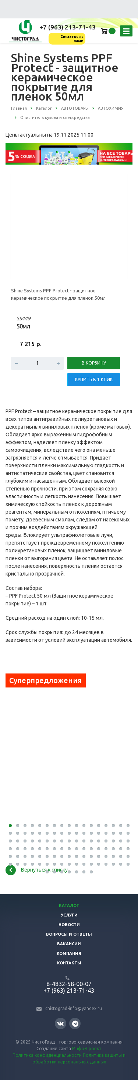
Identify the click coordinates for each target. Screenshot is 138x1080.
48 (106, 841)
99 (106, 864)
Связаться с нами (72, 39)
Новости (69, 924)
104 (54, 871)
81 (98, 856)
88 (25, 864)
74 (47, 856)
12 (91, 825)
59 (61, 848)
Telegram (75, 1023)
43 (69, 841)
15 (113, 825)
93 (61, 864)
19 (17, 833)
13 (98, 825)
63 (91, 848)
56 (39, 848)
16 (120, 825)
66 (113, 848)
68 (128, 848)
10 (76, 825)
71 (25, 856)
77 (69, 856)
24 (54, 833)
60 (69, 848)
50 (120, 841)
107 (76, 871)
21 (32, 833)
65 (106, 848)
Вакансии (69, 944)
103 (47, 871)
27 (76, 833)
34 (128, 833)
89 (32, 864)
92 (54, 864)
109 (91, 871)
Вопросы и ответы (69, 934)
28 (83, 833)
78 (76, 856)
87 (17, 864)
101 (120, 864)
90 (39, 864)
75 (54, 856)
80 (91, 856)
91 (47, 864)
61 (76, 848)
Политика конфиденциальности (47, 1055)
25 (61, 833)
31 (106, 833)
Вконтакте (60, 1023)
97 (91, 864)
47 (98, 841)
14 (106, 825)
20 (25, 833)
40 (47, 841)
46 (91, 841)
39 (39, 841)
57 (47, 848)
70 (17, 856)
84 (120, 856)
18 (10, 833)
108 (83, 871)
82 (106, 856)
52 (10, 848)
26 (69, 833)
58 (54, 848)
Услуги (69, 915)
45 (83, 841)
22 (39, 833)
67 (120, 848)
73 (39, 856)
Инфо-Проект (87, 1048)
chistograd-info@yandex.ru (73, 1008)
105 (61, 871)
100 (113, 864)
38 (32, 841)
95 (76, 864)
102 (128, 864)
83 (113, 856)
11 (83, 825)
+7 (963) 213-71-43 (67, 27)
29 (91, 833)
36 (17, 841)
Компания (69, 953)
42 (61, 841)
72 (32, 856)
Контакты (69, 963)
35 (10, 841)
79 (83, 856)
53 (17, 848)
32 (113, 833)
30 (98, 833)
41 (54, 841)
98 (98, 864)
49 (113, 841)
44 (76, 841)
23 (47, 833)
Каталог (69, 905)
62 (83, 848)
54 (25, 848)
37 (25, 841)
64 (98, 848)
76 (61, 856)
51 (128, 841)
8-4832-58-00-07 (69, 984)
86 (10, 864)
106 (69, 871)
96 (83, 864)
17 (128, 825)
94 (69, 864)
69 (10, 856)
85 (128, 856)
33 (120, 833)
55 (32, 848)
